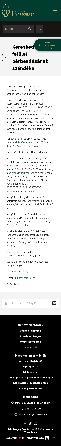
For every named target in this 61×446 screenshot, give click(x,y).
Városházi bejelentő (30, 361)
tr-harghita (20, 277)
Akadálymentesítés (30, 388)
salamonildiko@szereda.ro (21, 142)
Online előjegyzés (30, 330)
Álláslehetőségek (30, 336)
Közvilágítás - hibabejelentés (30, 382)
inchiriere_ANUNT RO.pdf (30, 303)
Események (30, 347)
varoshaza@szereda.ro (30, 414)
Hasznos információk (30, 355)
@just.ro (30, 277)
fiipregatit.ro (30, 366)
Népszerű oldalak (30, 325)
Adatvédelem (30, 372)
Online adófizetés (30, 341)
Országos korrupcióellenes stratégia (30, 377)
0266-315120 (30, 408)
